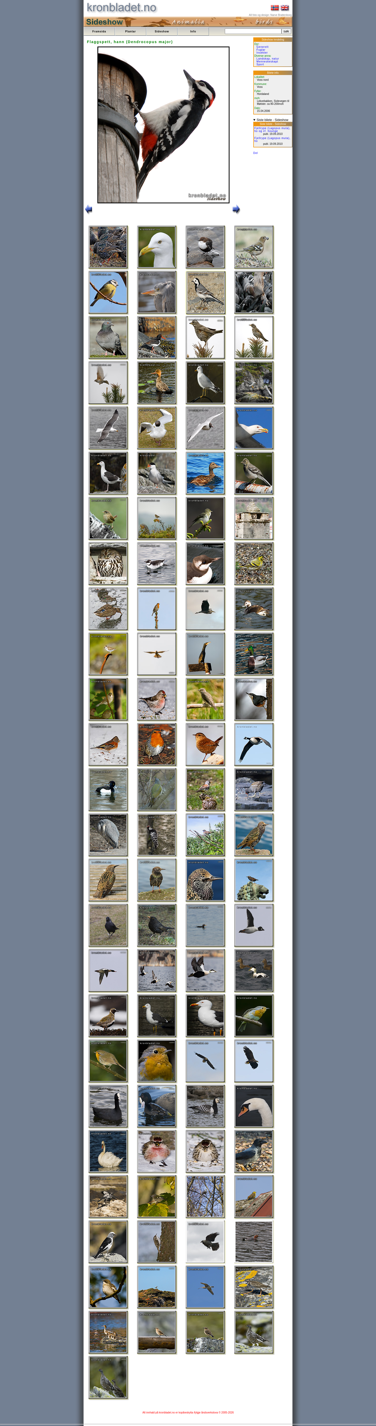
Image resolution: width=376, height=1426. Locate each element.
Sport (260, 64)
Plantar (130, 31)
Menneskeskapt (267, 61)
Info (193, 31)
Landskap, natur (267, 58)
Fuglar (260, 49)
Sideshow (162, 31)
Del (255, 153)
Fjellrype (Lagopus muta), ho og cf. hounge (272, 130)
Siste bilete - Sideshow (272, 120)
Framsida (99, 31)
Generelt (262, 46)
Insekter (262, 52)
